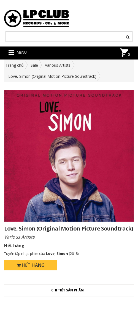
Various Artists (58, 65)
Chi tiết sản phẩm (67, 290)
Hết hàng (31, 265)
